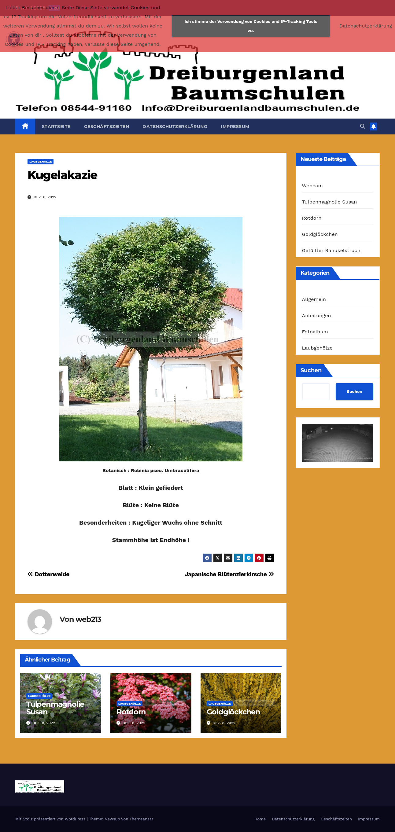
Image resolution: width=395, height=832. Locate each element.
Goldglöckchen (233, 711)
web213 (88, 619)
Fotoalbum (315, 332)
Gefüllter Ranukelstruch (331, 250)
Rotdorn (131, 711)
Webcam (312, 186)
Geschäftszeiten (106, 126)
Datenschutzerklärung (174, 126)
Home (260, 819)
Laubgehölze (40, 161)
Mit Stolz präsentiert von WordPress (51, 819)
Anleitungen (316, 315)
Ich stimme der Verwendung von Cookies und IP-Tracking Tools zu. (251, 26)
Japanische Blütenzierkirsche (229, 574)
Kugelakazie (62, 175)
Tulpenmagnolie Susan (55, 708)
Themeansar (141, 819)
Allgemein (314, 299)
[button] (362, 126)
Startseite (56, 126)
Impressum (235, 126)
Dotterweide (48, 574)
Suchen (311, 370)
